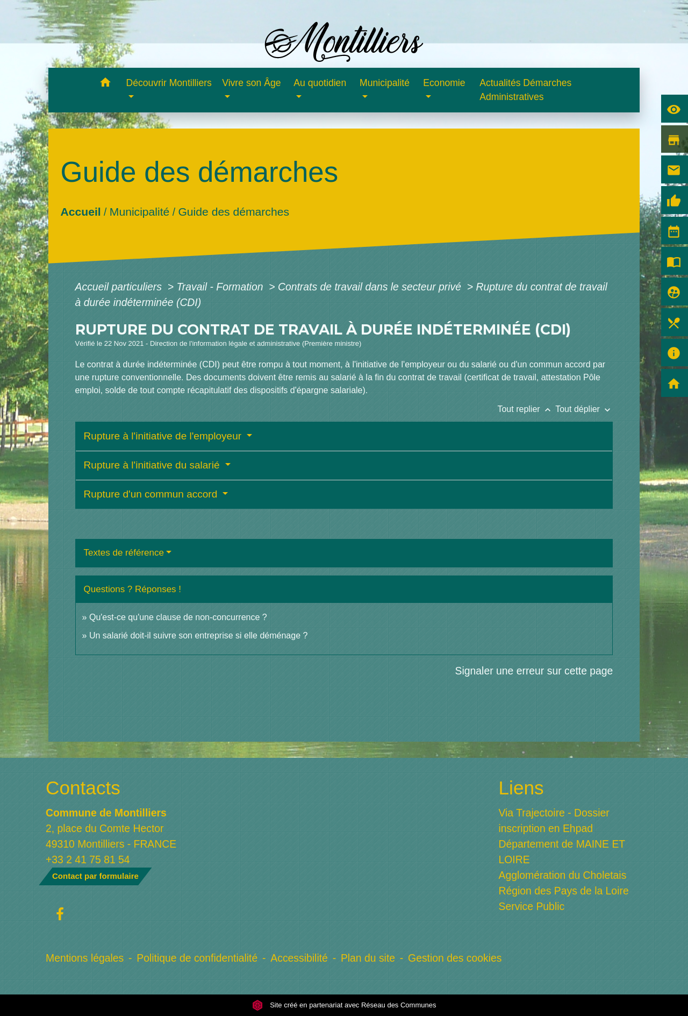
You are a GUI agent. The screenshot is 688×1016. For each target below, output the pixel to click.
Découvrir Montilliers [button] (169, 82)
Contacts (83, 787)
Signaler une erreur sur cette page (534, 671)
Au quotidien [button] (319, 82)
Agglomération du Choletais (563, 875)
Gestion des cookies (454, 958)
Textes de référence (124, 553)
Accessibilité (299, 958)
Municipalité (139, 211)
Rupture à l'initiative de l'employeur (164, 436)
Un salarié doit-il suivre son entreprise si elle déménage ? (198, 635)
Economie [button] (444, 82)
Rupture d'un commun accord (152, 494)
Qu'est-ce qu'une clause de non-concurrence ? (178, 617)
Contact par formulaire (95, 875)
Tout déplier (584, 409)
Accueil (80, 211)
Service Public (532, 906)
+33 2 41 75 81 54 (88, 859)
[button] (105, 84)
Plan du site (368, 958)
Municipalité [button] (385, 82)
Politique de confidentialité (197, 958)
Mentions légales (85, 958)
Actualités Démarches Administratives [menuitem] (525, 89)
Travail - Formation (221, 287)
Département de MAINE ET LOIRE (562, 851)
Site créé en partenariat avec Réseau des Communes (344, 1005)
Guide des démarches (233, 211)
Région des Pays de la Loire (564, 891)
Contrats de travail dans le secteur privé (371, 287)
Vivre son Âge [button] (251, 82)
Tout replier (526, 409)
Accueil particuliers (120, 287)
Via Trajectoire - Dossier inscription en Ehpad (554, 820)
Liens (521, 787)
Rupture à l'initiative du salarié (153, 465)
